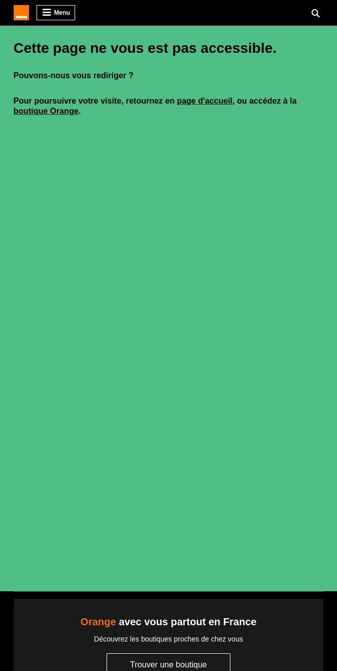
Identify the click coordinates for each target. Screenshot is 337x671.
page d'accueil (204, 101)
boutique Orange (46, 111)
